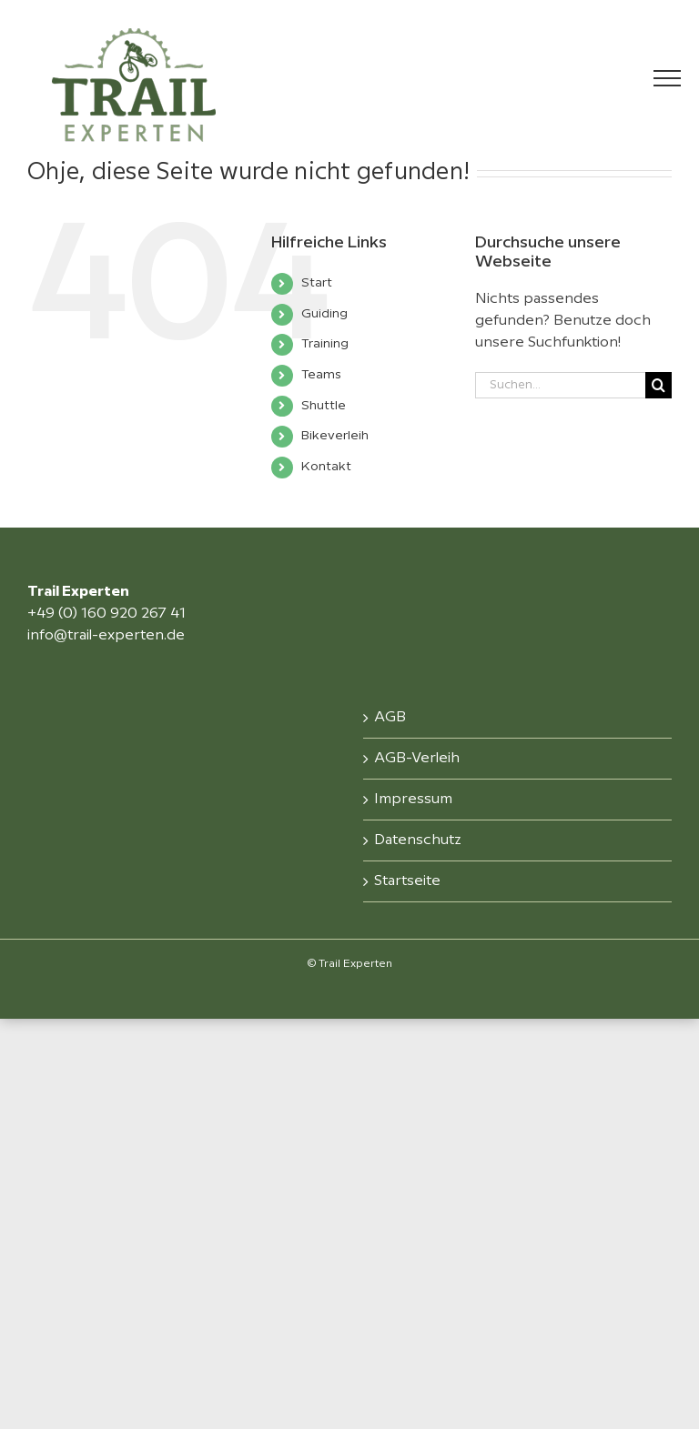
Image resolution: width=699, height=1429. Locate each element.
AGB (390, 717)
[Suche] (658, 385)
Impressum (413, 799)
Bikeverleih (335, 435)
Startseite (407, 881)
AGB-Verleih (417, 758)
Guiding (324, 313)
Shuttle (323, 405)
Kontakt (326, 466)
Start (316, 283)
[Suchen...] (560, 385)
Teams (321, 374)
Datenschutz (417, 840)
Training (325, 343)
